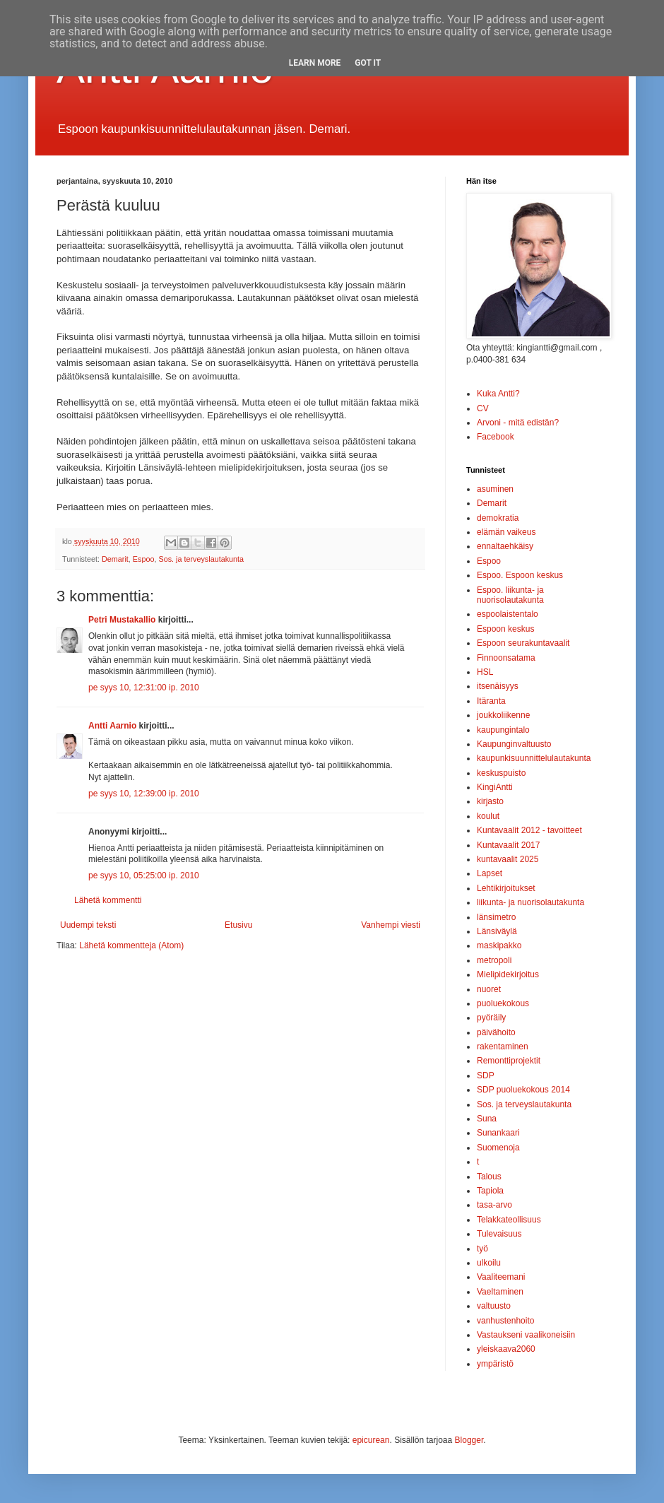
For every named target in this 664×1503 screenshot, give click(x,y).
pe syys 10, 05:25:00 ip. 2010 (143, 875)
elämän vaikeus (506, 532)
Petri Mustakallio (121, 620)
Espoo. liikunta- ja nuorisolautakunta (510, 595)
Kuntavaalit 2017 (508, 845)
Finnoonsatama (506, 658)
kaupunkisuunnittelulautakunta (534, 758)
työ (482, 1249)
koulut (488, 816)
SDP (485, 1075)
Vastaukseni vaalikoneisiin (526, 1335)
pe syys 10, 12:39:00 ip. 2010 (143, 793)
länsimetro (496, 917)
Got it (368, 63)
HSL (485, 672)
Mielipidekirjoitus (508, 974)
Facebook (495, 437)
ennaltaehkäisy (505, 546)
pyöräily (491, 1017)
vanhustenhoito (505, 1321)
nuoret (489, 989)
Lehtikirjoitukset (506, 888)
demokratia (497, 518)
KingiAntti (495, 787)
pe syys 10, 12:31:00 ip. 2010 (143, 687)
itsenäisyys (497, 686)
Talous (489, 1176)
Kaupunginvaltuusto (514, 744)
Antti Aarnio (112, 726)
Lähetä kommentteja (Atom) (131, 945)
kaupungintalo (503, 730)
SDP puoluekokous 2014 (523, 1090)
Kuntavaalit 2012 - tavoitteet (529, 830)
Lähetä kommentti (107, 900)
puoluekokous (503, 1003)
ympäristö (495, 1364)
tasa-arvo (494, 1205)
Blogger (469, 1440)
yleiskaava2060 (506, 1349)
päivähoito (496, 1032)
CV (483, 408)
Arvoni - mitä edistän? (518, 423)
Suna (487, 1119)
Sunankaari (498, 1133)
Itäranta (491, 701)
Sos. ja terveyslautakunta (201, 559)
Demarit (115, 559)
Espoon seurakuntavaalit (523, 643)
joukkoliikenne (503, 715)
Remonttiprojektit (508, 1061)
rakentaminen (502, 1046)
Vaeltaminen (500, 1292)
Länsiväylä (497, 931)
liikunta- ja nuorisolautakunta (530, 902)
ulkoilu (489, 1263)
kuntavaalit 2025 (507, 859)
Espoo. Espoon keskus (520, 575)
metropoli (494, 960)
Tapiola (490, 1191)
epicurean (371, 1440)
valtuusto (494, 1306)
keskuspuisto (501, 773)
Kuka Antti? (498, 394)
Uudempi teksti (88, 925)
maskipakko (499, 945)
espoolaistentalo (507, 614)
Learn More (315, 63)
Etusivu (238, 925)
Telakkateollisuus (509, 1220)
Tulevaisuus (499, 1234)
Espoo (144, 559)
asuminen (495, 489)
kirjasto (490, 801)
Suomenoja (498, 1148)
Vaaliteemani (501, 1277)
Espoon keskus (505, 629)
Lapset (489, 873)
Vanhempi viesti (390, 925)
